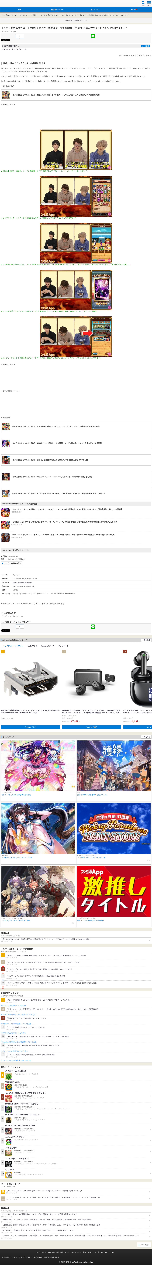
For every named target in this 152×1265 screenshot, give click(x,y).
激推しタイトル (80, 20)
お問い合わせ (41, 1252)
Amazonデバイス (47, 646)
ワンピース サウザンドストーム (12, 616)
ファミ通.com (98, 1252)
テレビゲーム (63, 646)
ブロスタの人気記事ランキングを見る (14, 1033)
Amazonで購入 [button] (30, 727)
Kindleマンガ (32, 646)
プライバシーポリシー (72, 1252)
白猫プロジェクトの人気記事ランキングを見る (16, 1024)
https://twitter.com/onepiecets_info (24, 586)
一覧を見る (146, 640)
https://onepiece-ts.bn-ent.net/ (22, 582)
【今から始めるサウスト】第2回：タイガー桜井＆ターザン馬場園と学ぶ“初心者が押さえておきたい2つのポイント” (87, 15)
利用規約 (51, 1252)
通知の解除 (87, 1252)
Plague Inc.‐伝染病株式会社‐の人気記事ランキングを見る (19, 1042)
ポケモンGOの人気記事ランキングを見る (15, 1051)
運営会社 (59, 1252)
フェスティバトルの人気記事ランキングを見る (16, 1060)
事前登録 (69, 20)
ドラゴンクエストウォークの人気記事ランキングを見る (19, 1014)
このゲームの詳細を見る (12, 563)
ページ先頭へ (145, 1245)
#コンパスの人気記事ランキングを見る (14, 1005)
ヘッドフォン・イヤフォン (13, 646)
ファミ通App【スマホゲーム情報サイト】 (15, 15)
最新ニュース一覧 (39, 15)
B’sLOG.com (109, 1252)
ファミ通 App (9, 3)
